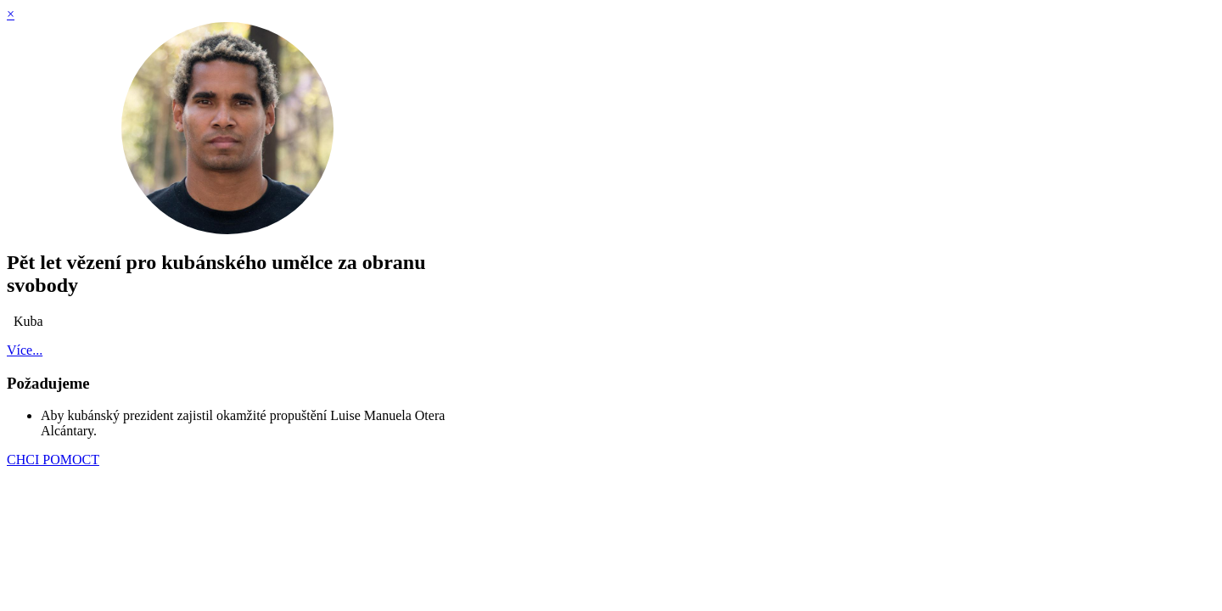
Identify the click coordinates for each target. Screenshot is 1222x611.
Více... (24, 350)
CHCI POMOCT (53, 459)
